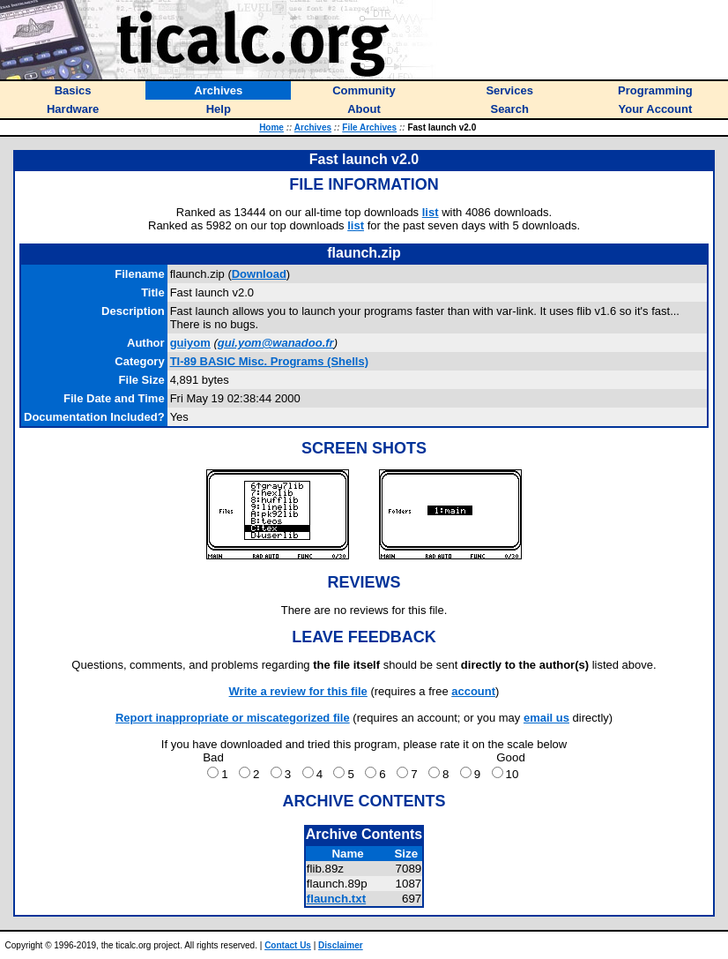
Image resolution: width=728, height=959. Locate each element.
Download (259, 274)
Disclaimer (340, 945)
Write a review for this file (298, 691)
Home (271, 127)
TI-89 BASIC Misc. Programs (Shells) (269, 361)
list (430, 212)
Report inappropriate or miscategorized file (232, 717)
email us (546, 717)
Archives (312, 127)
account (473, 691)
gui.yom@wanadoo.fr (276, 342)
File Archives (369, 127)
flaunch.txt (336, 898)
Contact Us (287, 945)
